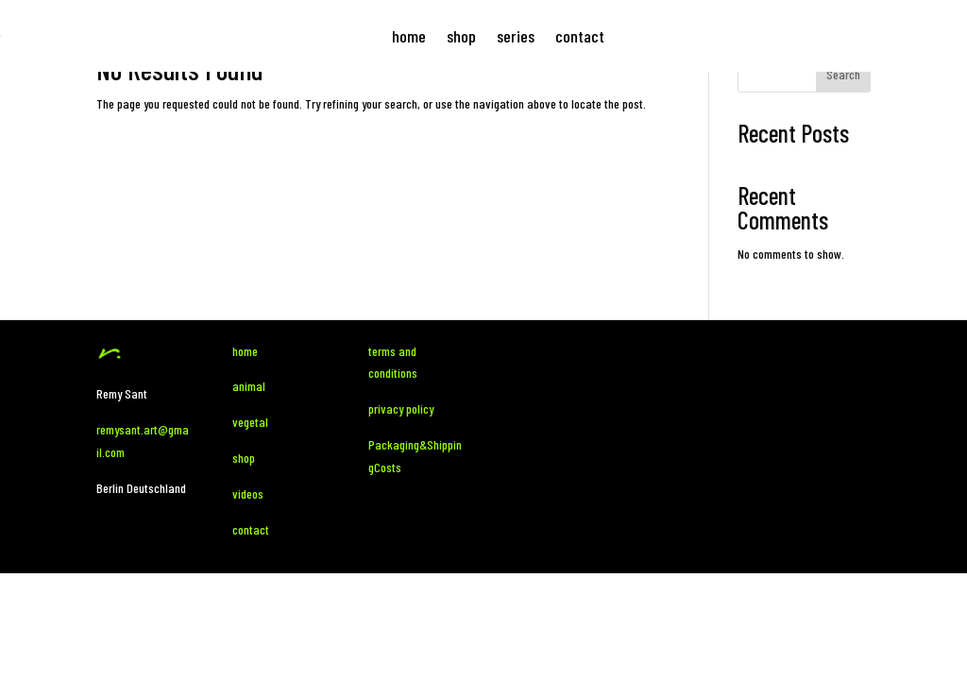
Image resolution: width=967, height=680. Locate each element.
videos (247, 493)
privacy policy (400, 408)
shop (461, 36)
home (409, 36)
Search (843, 74)
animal (250, 386)
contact (579, 36)
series (515, 36)
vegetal (250, 422)
